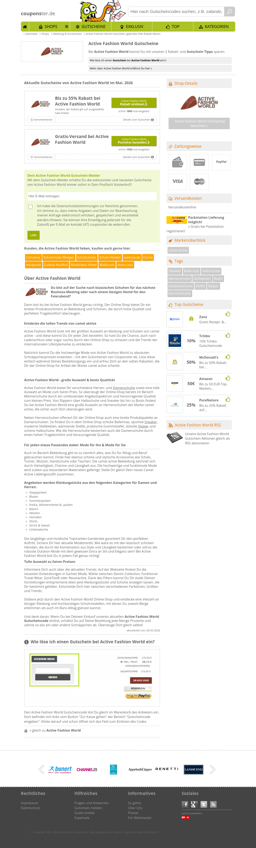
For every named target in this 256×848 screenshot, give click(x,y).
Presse (133, 813)
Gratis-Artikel (84, 813)
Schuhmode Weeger (58, 257)
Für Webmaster (140, 817)
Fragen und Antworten (92, 803)
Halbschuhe (211, 271)
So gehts (134, 803)
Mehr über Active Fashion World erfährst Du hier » (121, 68)
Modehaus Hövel (84, 265)
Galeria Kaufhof (56, 265)
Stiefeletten (202, 278)
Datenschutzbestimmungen (77, 206)
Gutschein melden (88, 808)
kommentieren (43, 119)
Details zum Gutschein (136, 119)
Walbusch (107, 265)
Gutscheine (94, 26)
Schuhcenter (86, 257)
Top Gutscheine (189, 304)
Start (25, 26)
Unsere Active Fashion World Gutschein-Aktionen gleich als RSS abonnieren (207, 438)
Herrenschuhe (179, 278)
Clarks (148, 257)
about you (125, 265)
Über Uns (135, 808)
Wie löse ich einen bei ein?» (128, 60)
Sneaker (151, 422)
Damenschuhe (124, 388)
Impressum (29, 803)
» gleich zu (55, 730)
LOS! (33, 235)
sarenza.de (132, 257)
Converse (33, 257)
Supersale (82, 817)
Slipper (143, 426)
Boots (218, 278)
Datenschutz (30, 808)
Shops (51, 26)
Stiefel (200, 286)
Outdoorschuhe (181, 286)
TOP (175, 26)
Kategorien (217, 26)
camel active (178, 250)
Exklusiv (134, 26)
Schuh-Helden (110, 257)
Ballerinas (191, 271)
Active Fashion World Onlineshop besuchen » (200, 123)
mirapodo (33, 265)
